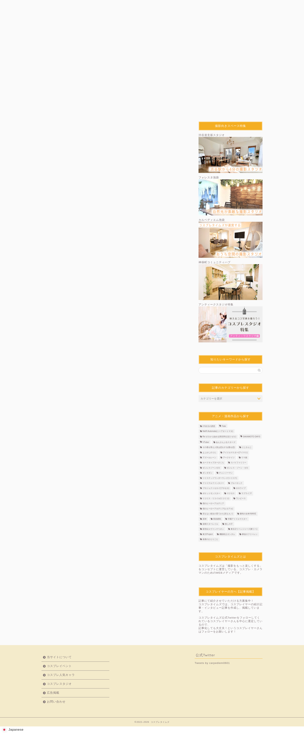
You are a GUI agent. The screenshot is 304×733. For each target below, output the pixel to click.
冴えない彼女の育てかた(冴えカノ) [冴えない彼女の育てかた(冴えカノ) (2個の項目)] (218, 514)
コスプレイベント (97, 5)
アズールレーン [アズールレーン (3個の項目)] (209, 458)
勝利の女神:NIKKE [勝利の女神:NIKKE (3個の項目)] (248, 514)
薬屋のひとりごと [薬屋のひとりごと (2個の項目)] (210, 540)
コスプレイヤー (96, 125)
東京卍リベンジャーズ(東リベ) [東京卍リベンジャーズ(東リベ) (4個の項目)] (244, 529)
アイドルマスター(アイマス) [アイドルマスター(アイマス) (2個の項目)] (235, 453)
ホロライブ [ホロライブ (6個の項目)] (241, 488)
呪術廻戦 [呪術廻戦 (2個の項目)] (217, 519)
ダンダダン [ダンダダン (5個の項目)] (207, 473)
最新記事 (59, 125)
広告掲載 (207, 5)
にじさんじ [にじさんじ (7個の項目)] (246, 448)
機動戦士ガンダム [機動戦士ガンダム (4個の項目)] (227, 534)
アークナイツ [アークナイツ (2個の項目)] (229, 458)
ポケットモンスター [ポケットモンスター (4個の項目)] (211, 493)
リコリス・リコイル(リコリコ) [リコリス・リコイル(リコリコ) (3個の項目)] (216, 499)
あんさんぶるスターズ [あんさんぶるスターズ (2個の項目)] (225, 442)
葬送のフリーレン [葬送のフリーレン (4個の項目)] (249, 534)
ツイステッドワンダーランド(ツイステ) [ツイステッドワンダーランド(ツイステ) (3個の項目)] (220, 478)
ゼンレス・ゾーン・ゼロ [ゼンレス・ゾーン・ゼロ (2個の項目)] (237, 468)
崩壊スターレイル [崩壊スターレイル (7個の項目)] (210, 524)
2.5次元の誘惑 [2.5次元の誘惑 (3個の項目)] (209, 426)
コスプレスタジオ (170, 5)
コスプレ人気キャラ (133, 5)
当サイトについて (60, 5)
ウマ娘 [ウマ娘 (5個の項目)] (244, 458)
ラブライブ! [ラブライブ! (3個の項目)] (246, 493)
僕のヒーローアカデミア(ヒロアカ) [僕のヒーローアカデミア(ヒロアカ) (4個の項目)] (218, 509)
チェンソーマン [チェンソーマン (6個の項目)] (226, 473)
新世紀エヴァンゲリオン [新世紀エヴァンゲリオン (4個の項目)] (213, 529)
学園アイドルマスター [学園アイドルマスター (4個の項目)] (237, 519)
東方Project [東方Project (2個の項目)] (208, 534)
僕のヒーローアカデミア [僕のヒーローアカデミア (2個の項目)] (213, 504)
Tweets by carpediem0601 (212, 663)
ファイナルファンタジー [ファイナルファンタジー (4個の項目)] (213, 483)
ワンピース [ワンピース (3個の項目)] (241, 499)
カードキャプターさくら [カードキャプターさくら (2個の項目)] (213, 463)
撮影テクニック (134, 125)
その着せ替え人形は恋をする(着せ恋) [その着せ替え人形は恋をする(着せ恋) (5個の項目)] (219, 448)
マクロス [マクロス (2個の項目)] (231, 493)
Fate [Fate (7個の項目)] (224, 426)
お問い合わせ (244, 5)
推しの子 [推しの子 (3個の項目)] (229, 524)
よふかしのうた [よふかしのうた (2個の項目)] (209, 453)
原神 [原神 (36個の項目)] (204, 519)
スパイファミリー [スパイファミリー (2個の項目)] (238, 463)
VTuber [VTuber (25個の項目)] (206, 442)
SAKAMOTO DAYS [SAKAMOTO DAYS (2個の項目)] (251, 437)
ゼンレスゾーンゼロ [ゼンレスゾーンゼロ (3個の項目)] (211, 468)
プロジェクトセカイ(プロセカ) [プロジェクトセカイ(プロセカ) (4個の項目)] (216, 488)
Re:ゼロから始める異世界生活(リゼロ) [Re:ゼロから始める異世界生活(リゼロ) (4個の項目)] (219, 437)
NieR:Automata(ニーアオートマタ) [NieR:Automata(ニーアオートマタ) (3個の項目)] (218, 432)
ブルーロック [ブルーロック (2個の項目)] (236, 483)
